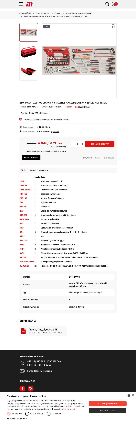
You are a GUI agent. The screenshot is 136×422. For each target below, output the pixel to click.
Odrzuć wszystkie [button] (107, 410)
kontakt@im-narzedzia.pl (39, 371)
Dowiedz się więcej (67, 409)
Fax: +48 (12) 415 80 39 (39, 364)
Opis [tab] (23, 170)
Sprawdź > (55, 132)
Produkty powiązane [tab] (39, 170)
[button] (46, 418)
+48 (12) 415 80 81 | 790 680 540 (44, 361)
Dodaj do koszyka (100, 144)
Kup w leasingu (31, 158)
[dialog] (68, 407)
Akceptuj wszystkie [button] (107, 403)
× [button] (133, 395)
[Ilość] (77, 144)
